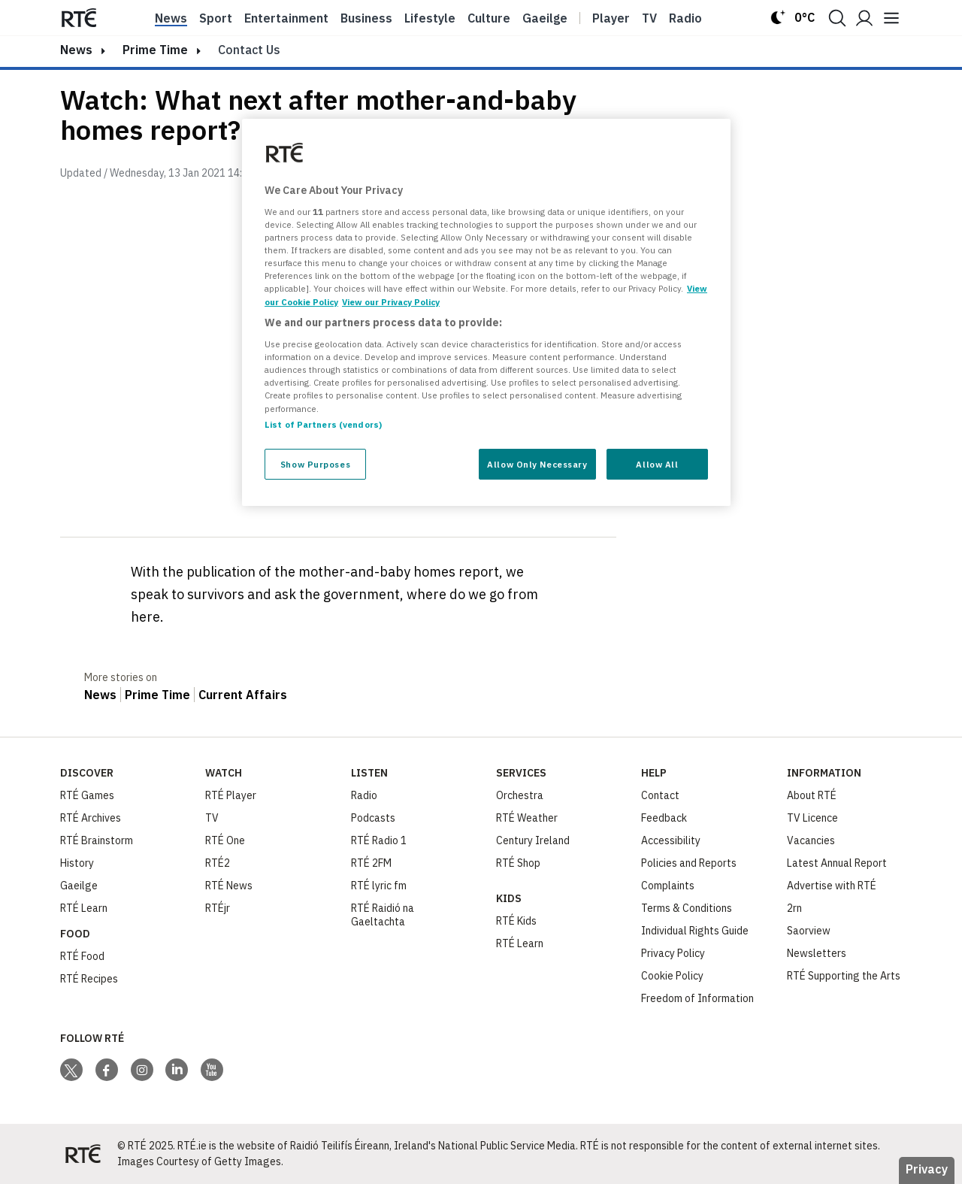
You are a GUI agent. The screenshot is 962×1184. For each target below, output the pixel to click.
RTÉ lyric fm (379, 885)
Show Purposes (315, 464)
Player (611, 18)
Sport (215, 18)
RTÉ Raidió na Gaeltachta (382, 914)
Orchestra (519, 795)
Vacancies (811, 840)
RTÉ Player (230, 795)
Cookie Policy (672, 976)
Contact (660, 795)
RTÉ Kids (516, 921)
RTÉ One (225, 840)
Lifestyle (429, 18)
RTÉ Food (82, 956)
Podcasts (373, 818)
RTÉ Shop (518, 863)
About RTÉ (811, 795)
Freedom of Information (697, 998)
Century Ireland (533, 840)
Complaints (667, 885)
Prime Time (155, 49)
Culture (488, 18)
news (76, 49)
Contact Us (249, 49)
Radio (685, 18)
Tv (649, 18)
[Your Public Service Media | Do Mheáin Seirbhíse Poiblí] (82, 1153)
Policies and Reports (689, 863)
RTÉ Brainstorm (96, 840)
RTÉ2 (217, 863)
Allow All (657, 464)
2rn (794, 908)
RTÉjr (217, 908)
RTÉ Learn (83, 908)
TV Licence (812, 818)
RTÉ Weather (527, 818)
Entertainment (286, 18)
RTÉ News (229, 885)
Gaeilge (544, 18)
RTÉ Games (87, 795)
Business (366, 18)
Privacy (927, 1168)
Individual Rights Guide (695, 930)
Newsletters (816, 953)
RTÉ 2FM (371, 863)
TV (212, 818)
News (171, 18)
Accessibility (670, 840)
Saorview (808, 930)
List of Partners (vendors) (323, 424)
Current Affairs (242, 694)
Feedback (664, 818)
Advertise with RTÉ (831, 885)
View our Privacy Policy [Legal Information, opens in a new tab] (391, 301)
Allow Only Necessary (537, 464)
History (77, 863)
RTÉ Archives (90, 818)
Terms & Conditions (686, 908)
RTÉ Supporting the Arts (843, 976)
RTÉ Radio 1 (379, 840)
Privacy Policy (673, 953)
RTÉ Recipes (89, 979)
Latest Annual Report (837, 863)
